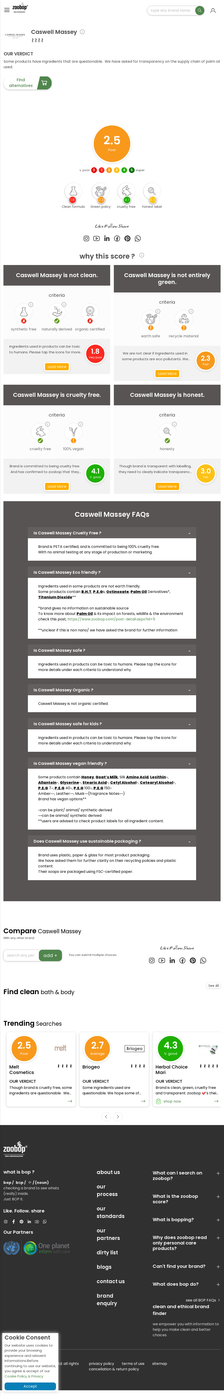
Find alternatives (30, 85)
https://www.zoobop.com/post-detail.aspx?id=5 (111, 621)
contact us (111, 1287)
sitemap (159, 1369)
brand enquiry (107, 1305)
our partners (108, 1240)
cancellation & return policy (114, 1374)
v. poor (85, 172)
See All (213, 987)
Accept (30, 1386)
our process (107, 1196)
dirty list (107, 1258)
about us (108, 1178)
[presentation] (106, 1122)
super (140, 172)
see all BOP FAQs (203, 1306)
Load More (57, 368)
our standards (111, 1218)
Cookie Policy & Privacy (24, 1376)
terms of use (133, 1369)
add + (50, 957)
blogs (104, 1272)
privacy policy (101, 1369)
